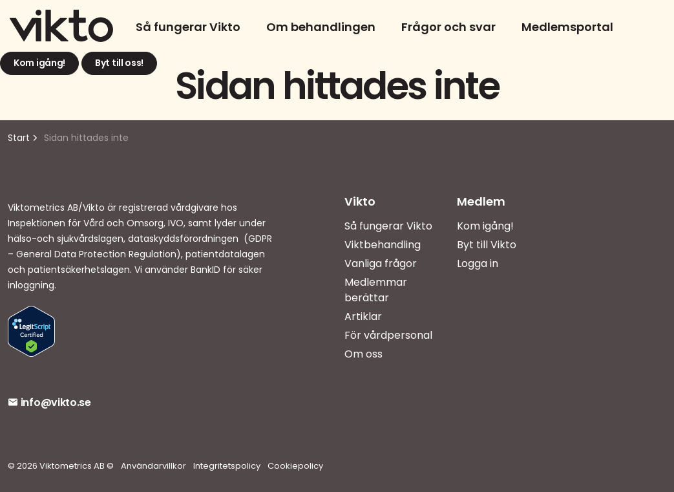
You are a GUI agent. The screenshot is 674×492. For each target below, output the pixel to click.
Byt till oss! (119, 63)
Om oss (363, 354)
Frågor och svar (448, 27)
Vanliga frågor (380, 263)
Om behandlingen (320, 27)
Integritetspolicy (226, 466)
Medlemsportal (567, 27)
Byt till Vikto (486, 244)
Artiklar (363, 316)
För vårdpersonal (388, 335)
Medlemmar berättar (375, 290)
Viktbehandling (382, 244)
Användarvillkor (153, 466)
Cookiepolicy (295, 466)
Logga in (477, 263)
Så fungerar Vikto (188, 27)
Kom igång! (39, 63)
